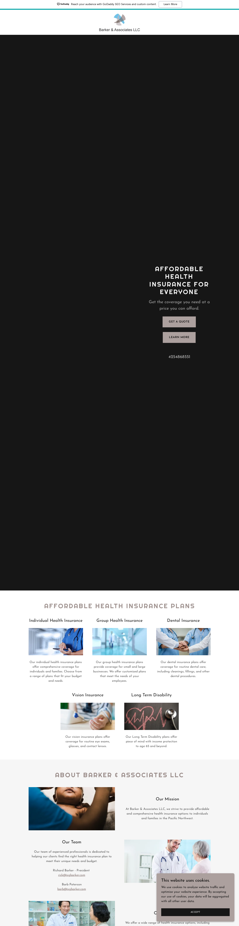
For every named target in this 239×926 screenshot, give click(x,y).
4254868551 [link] (179, 357)
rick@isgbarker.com (71, 875)
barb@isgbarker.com (71, 889)
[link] (119, 22)
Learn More (170, 4)
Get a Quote (179, 321)
